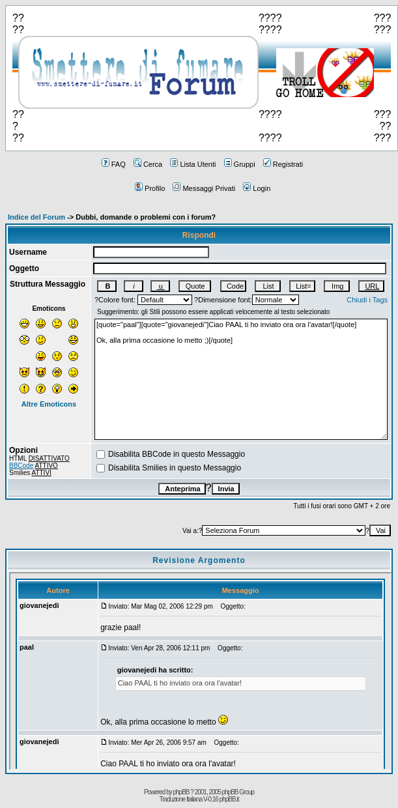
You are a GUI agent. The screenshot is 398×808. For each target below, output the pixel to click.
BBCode (21, 465)
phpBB (181, 792)
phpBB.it (229, 799)
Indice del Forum (36, 217)
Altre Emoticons (48, 404)
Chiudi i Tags (367, 300)
